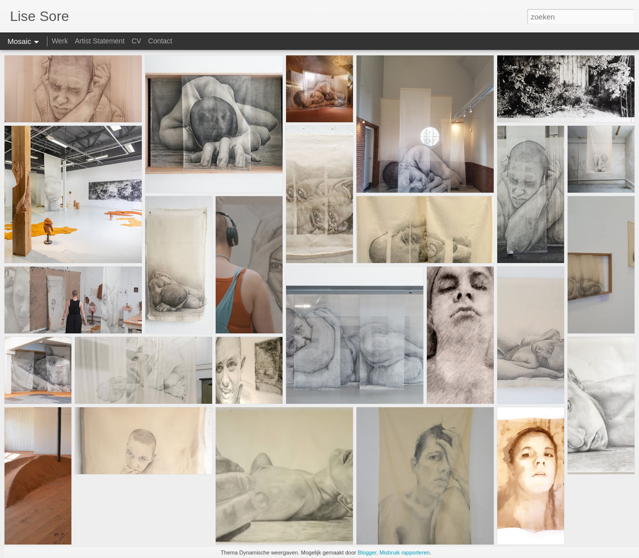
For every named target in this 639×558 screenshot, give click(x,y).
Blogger (367, 553)
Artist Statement (100, 41)
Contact (160, 41)
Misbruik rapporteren (404, 553)
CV (136, 41)
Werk (60, 41)
